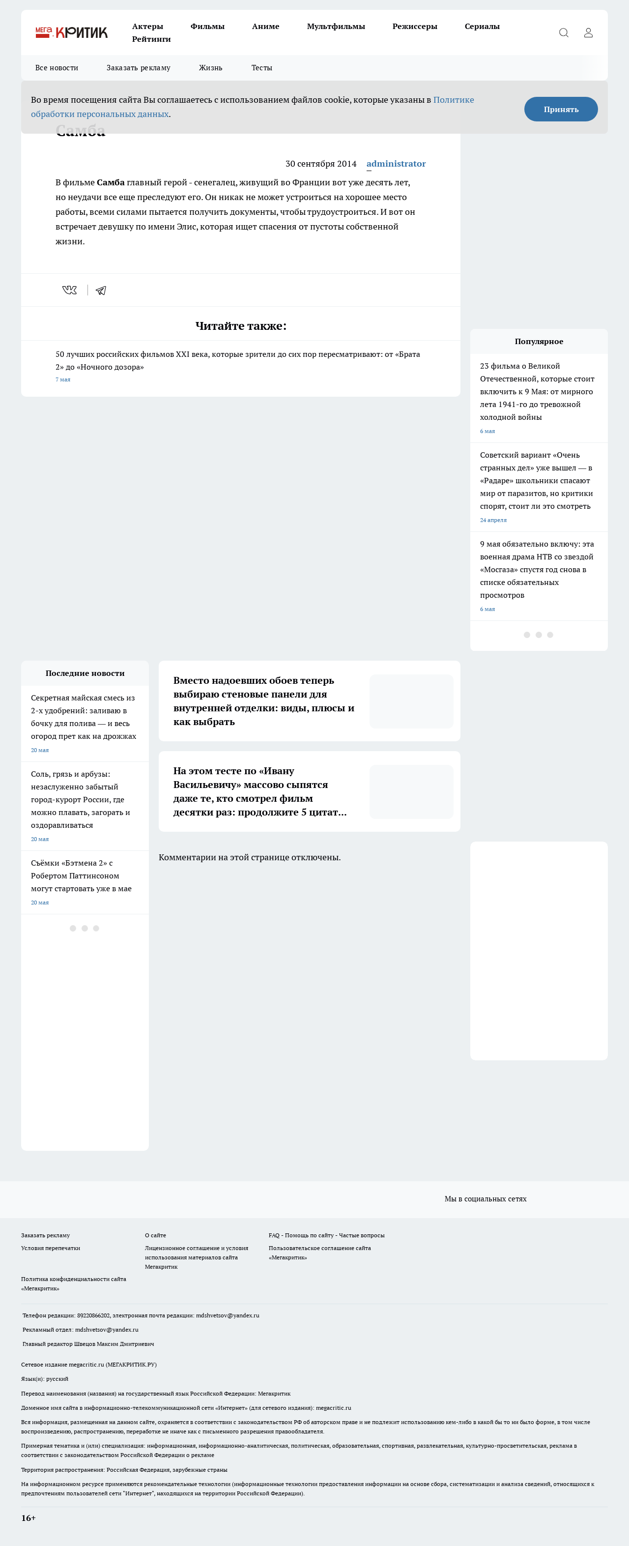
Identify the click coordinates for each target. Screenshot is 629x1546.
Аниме (266, 26)
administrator (396, 163)
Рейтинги (151, 39)
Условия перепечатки (50, 1248)
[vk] (70, 290)
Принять (561, 109)
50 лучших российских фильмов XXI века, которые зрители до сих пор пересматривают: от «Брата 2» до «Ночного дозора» (241, 367)
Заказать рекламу (139, 67)
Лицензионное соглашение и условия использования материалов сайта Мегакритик (196, 1257)
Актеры (147, 26)
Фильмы (208, 26)
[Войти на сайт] (588, 32)
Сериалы (482, 26)
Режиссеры (415, 26)
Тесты (262, 67)
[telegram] (104, 290)
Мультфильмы (336, 26)
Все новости (56, 67)
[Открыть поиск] (563, 32)
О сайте (155, 1235)
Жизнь (211, 67)
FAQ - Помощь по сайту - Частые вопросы (327, 1235)
